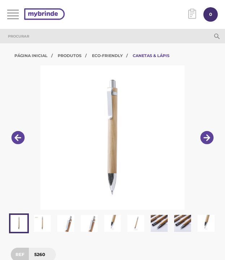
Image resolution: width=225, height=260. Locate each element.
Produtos (69, 55)
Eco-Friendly (107, 55)
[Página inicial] (44, 14)
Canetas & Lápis (151, 55)
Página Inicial (31, 55)
